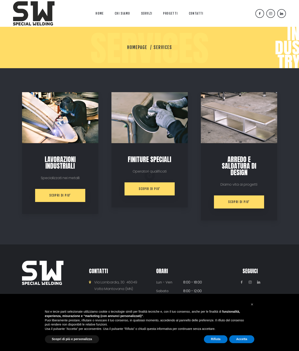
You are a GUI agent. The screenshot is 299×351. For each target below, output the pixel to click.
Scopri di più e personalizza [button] (72, 339)
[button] (252, 304)
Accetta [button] (241, 339)
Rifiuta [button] (215, 339)
